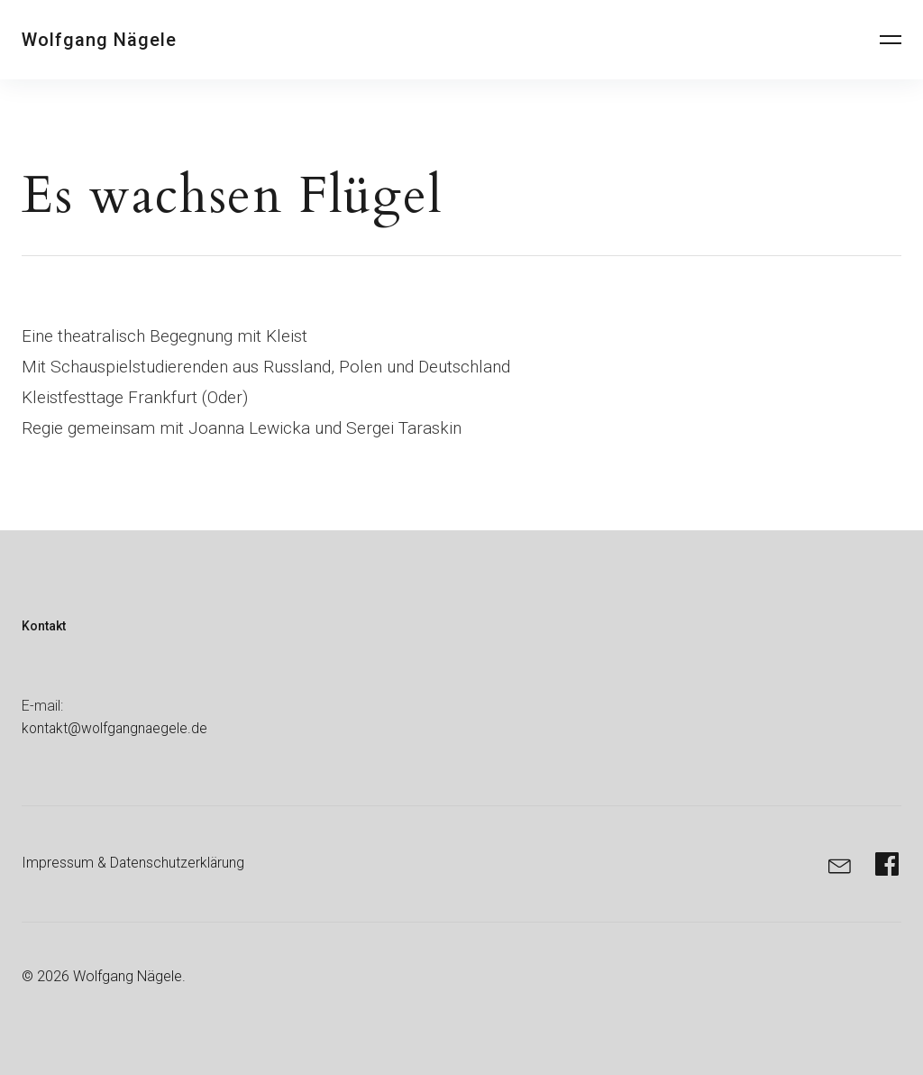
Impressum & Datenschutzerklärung (134, 862)
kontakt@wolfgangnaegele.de (117, 728)
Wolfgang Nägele (99, 40)
